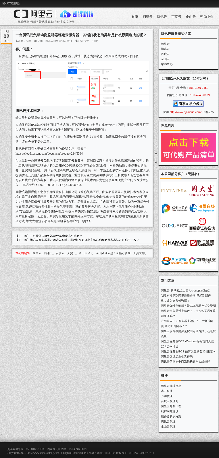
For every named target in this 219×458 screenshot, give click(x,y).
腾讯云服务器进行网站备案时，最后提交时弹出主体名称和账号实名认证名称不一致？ (84, 240)
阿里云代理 (24, 41)
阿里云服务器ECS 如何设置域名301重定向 (188, 351)
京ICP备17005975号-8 (141, 452)
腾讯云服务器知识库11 (58, 41)
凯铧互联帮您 (11, 3)
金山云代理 (168, 426)
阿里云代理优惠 (171, 386)
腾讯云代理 (168, 421)
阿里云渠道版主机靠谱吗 (177, 356)
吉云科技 (167, 391)
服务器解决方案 (171, 416)
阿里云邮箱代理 (171, 406)
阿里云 (148, 17)
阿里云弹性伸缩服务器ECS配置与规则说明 (188, 305)
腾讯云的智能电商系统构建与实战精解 (185, 361)
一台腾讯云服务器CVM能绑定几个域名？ (56, 236)
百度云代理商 (169, 401)
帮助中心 (206, 17)
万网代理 (167, 396)
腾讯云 (162, 17)
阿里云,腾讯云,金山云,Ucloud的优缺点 (185, 290)
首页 (135, 17)
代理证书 (208, 112)
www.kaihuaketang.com (46, 452)
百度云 (176, 17)
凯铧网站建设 (169, 411)
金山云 (191, 17)
